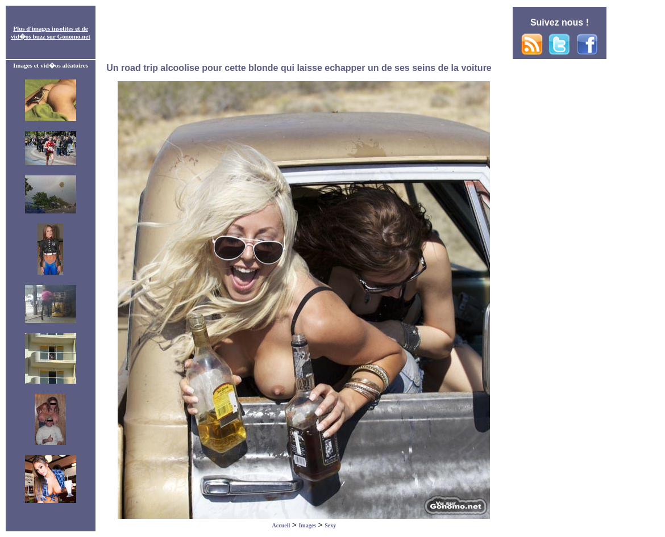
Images (307, 525)
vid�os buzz (28, 36)
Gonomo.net (73, 36)
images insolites (53, 28)
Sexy (330, 525)
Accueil (281, 525)
